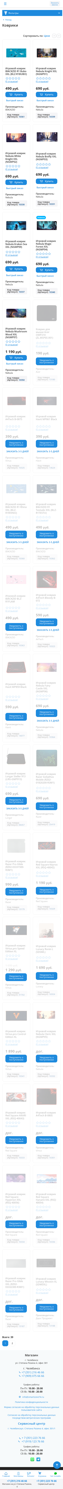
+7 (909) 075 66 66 (33, 1375)
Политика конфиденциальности (31, 1402)
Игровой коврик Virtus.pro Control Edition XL (15, 1034)
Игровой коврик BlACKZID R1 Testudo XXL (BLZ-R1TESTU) (46, 508)
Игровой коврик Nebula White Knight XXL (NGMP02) (15, 157)
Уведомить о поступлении (46, 361)
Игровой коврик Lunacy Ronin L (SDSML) (46, 949)
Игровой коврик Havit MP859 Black (16, 686)
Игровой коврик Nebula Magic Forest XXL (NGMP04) (46, 245)
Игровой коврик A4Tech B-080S (46, 1114)
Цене (47, 35)
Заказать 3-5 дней (17, 451)
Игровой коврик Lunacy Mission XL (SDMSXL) (46, 1281)
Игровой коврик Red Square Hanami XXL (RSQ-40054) (46, 1198)
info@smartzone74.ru (33, 1397)
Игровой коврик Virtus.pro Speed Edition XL (15, 948)
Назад (8, 19)
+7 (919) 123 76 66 (33, 1441)
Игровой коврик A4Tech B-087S (15, 418)
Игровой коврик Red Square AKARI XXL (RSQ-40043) (15, 1115)
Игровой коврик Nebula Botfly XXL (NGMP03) (46, 156)
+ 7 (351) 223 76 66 (33, 1437)
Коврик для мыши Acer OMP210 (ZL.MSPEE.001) (44, 333)
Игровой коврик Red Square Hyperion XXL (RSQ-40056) (15, 1198)
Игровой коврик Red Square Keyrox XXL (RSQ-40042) (47, 864)
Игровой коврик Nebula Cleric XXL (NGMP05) (46, 1034)
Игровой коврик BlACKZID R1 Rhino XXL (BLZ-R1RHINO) (16, 508)
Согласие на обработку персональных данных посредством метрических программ (32, 1416)
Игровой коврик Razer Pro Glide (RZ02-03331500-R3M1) (15, 865)
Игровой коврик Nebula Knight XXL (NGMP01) (46, 71)
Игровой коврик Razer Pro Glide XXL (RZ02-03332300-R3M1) (15, 1282)
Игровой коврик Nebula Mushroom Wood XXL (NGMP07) (16, 333)
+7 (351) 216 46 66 (33, 1372)
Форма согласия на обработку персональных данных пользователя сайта (31, 1408)
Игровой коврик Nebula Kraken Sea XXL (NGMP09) (16, 244)
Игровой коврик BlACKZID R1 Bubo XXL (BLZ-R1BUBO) (16, 71)
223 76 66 (46, 1481)
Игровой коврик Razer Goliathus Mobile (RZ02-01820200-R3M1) (46, 778)
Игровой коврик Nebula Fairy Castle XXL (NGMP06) (46, 687)
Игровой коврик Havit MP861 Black (46, 418)
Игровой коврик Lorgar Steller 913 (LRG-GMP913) (15, 776)
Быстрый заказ (14, 100)
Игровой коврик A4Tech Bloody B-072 (46, 598)
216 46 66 (17, 1481)
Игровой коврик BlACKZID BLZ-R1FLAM (15, 599)
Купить (19, 94)
